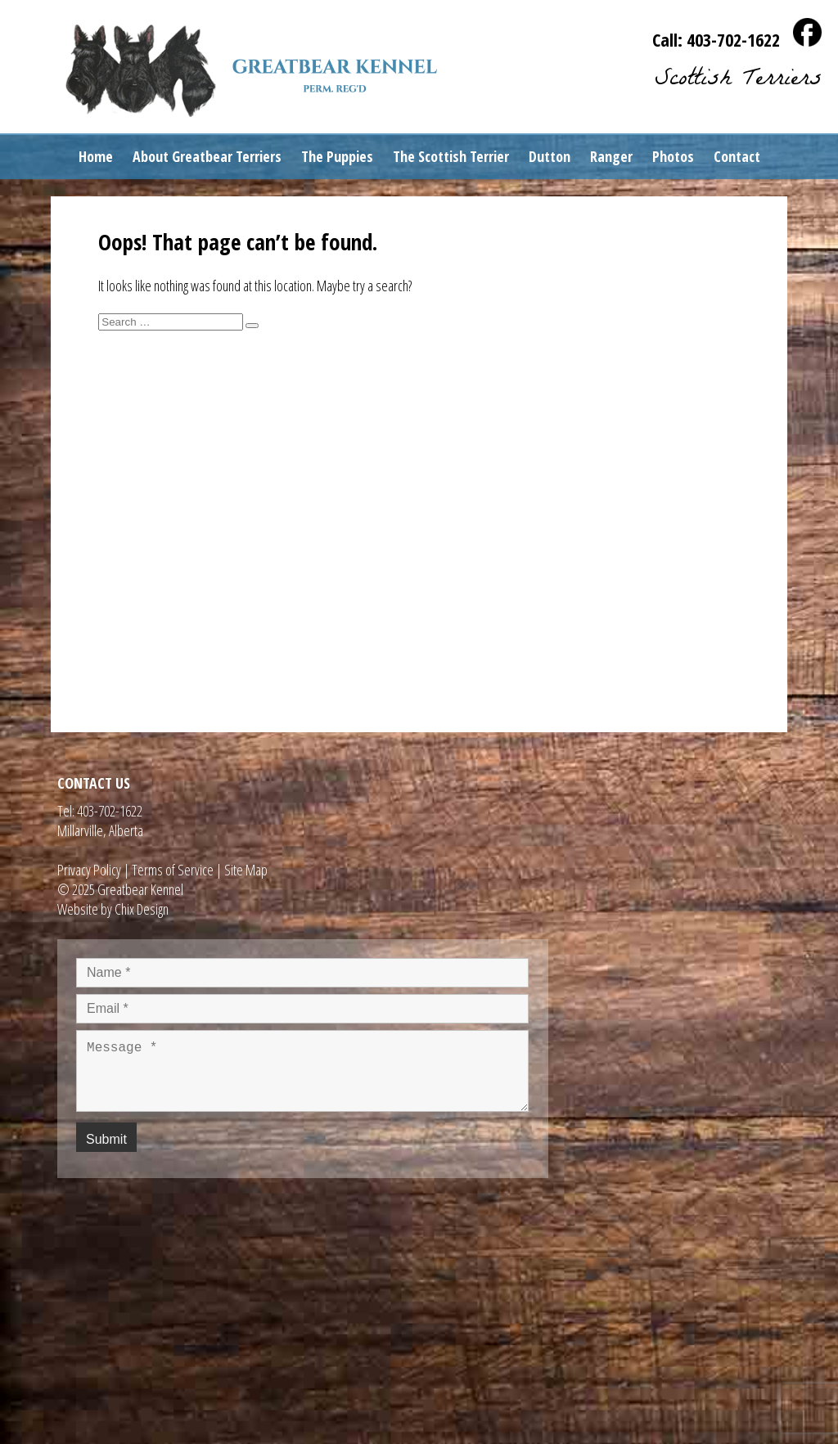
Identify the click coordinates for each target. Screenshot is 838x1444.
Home (96, 156)
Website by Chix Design (113, 909)
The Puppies (337, 156)
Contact (737, 156)
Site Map (246, 869)
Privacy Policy (89, 869)
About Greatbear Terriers (207, 156)
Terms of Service (173, 869)
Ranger (611, 156)
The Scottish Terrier (451, 156)
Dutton (549, 156)
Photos (673, 156)
